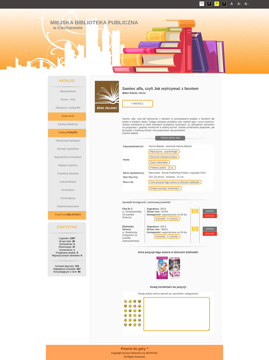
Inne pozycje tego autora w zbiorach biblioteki (174, 182)
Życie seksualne (159, 162)
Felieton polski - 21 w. (162, 167)
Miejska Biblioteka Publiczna (94, 22)
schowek (161, 218)
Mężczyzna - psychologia (163, 151)
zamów (174, 218)
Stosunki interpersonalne (163, 156)
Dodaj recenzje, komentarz (164, 188)
